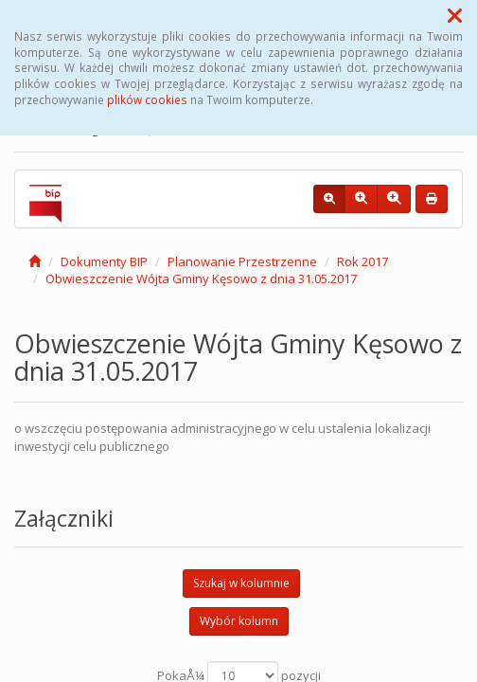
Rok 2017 (362, 261)
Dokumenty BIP (104, 261)
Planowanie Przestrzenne (242, 261)
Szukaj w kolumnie (241, 583)
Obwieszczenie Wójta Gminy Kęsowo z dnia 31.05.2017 (201, 278)
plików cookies (147, 99)
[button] (455, 15)
